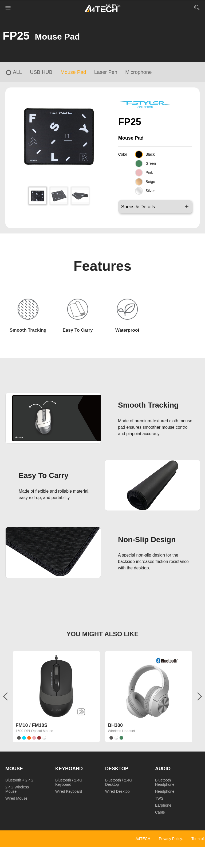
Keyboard (69, 768)
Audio (163, 768)
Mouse (14, 768)
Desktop (116, 768)
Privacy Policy (170, 839)
